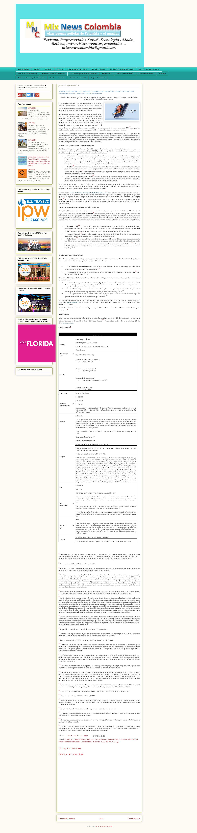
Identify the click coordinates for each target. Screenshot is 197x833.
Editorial (37, 69)
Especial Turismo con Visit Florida (53, 73)
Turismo (60, 69)
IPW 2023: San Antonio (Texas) (148, 69)
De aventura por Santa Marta (77, 69)
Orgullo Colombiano (98, 78)
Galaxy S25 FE (106, 742)
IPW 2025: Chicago (98, 69)
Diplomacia (48, 69)
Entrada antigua (134, 818)
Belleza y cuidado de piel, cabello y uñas (31, 78)
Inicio (101, 818)
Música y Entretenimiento (124, 73)
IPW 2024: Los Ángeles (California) (121, 69)
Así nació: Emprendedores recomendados (83, 73)
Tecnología (162, 73)
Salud (52, 78)
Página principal (23, 69)
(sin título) (31, 170)
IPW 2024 (31, 123)
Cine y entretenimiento (145, 73)
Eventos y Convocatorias (78, 78)
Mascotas (62, 78)
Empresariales (107, 73)
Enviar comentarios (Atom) (104, 826)
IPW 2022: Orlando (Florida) (27, 73)
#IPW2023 (32, 108)
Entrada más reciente (67, 818)
